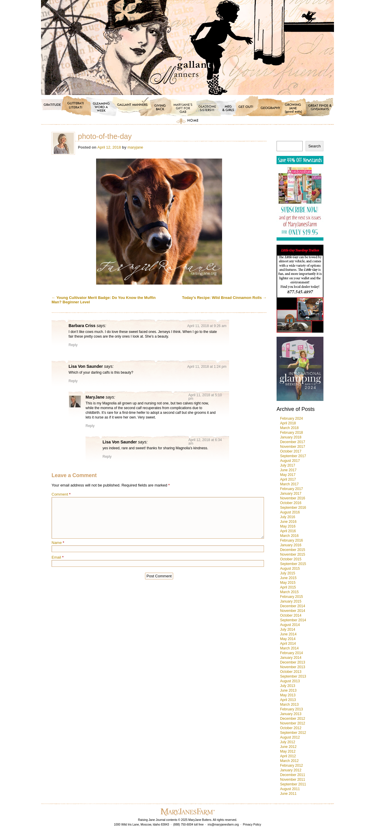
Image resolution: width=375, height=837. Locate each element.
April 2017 (288, 479)
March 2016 (289, 536)
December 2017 (292, 442)
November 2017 (292, 447)
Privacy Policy (252, 824)
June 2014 (288, 634)
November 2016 (292, 498)
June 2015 (288, 578)
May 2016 (288, 526)
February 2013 (291, 709)
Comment (61, 494)
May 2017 (288, 475)
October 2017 (290, 451)
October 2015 (290, 559)
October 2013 (290, 672)
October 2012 (290, 728)
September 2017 (293, 456)
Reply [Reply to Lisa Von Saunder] (73, 381)
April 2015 (288, 587)
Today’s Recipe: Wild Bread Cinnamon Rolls (224, 297)
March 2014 (289, 648)
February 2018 (291, 433)
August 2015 (290, 568)
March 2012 (289, 761)
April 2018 (288, 423)
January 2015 (290, 601)
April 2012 (288, 756)
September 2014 (293, 620)
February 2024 (291, 418)
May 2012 (288, 751)
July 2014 (287, 629)
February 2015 (291, 597)
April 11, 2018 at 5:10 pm (205, 397)
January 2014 (290, 658)
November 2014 (292, 611)
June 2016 (288, 522)
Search (314, 146)
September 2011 (293, 784)
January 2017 (290, 493)
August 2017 (290, 461)
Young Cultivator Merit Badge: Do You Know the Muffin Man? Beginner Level (104, 299)
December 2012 (292, 719)
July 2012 (287, 742)
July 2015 (287, 573)
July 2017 (287, 465)
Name (58, 542)
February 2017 (291, 489)
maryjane (135, 147)
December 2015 (292, 550)
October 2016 (290, 503)
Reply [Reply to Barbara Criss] (73, 345)
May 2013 (288, 695)
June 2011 (288, 794)
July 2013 (287, 686)
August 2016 (290, 512)
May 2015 (288, 583)
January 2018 (290, 437)
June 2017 (288, 470)
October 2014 (290, 615)
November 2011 (292, 780)
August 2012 (290, 737)
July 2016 (287, 517)
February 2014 (291, 653)
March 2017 (289, 484)
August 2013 (290, 681)
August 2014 (290, 625)
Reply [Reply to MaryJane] (90, 426)
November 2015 (292, 554)
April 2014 (288, 644)
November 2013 (292, 667)
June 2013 (288, 690)
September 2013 (293, 676)
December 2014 (292, 606)
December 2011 (292, 775)
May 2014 (288, 639)
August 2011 (290, 789)
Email (58, 557)
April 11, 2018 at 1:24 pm (206, 367)
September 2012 (293, 733)
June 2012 (288, 747)
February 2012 (291, 765)
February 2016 (291, 540)
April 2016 (288, 531)
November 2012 (292, 723)
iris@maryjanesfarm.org (223, 824)
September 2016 (293, 508)
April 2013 (288, 700)
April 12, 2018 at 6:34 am (205, 441)
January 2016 (290, 545)
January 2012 (290, 770)
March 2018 (289, 428)
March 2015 (289, 592)
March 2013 (289, 704)
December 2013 (292, 662)
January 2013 (290, 714)
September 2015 (293, 564)
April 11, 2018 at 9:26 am (206, 326)
